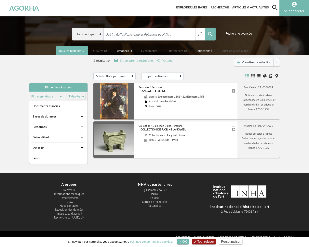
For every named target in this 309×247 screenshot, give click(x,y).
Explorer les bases (192, 6)
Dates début (58, 137)
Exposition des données (69, 210)
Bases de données (58, 116)
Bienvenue (69, 190)
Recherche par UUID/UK (69, 218)
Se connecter (294, 11)
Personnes (58, 127)
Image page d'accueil (69, 214)
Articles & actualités (251, 6)
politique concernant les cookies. (151, 241)
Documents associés (58, 106)
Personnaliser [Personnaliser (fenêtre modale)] (230, 241)
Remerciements (69, 198)
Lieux (58, 158)
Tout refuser (204, 241)
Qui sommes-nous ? (154, 190)
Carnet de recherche (154, 202)
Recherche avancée (238, 33)
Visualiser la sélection (254, 62)
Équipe (154, 198)
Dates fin (58, 147)
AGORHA (24, 8)
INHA (154, 194)
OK (183, 241)
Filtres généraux (47, 96)
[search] (274, 7)
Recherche (221, 6)
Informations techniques (69, 194)
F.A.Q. (69, 202)
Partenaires (154, 206)
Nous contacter (69, 206)
